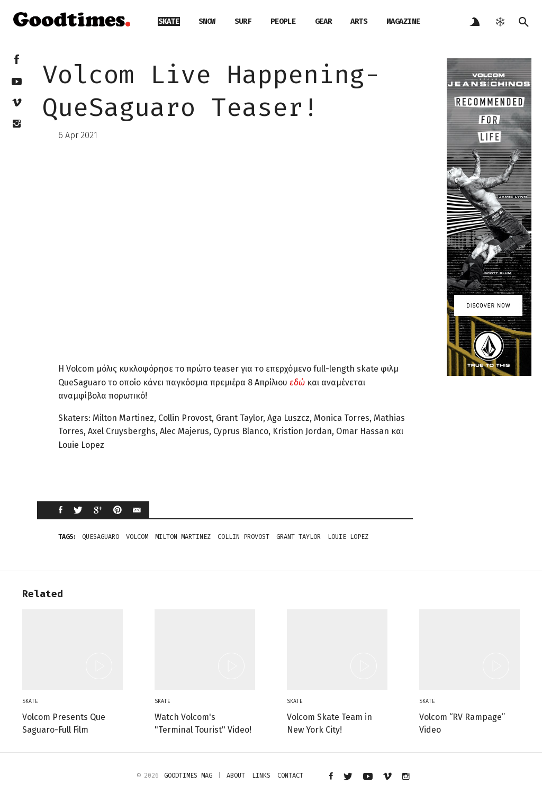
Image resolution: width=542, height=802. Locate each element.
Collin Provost (243, 536)
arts (358, 21)
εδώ (297, 382)
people (283, 21)
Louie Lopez (348, 536)
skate (168, 21)
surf (242, 21)
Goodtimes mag (188, 775)
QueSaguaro (100, 536)
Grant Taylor (298, 536)
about (236, 775)
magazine (403, 21)
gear (323, 21)
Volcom (137, 536)
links (261, 775)
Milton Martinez (183, 536)
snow (206, 21)
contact (290, 775)
